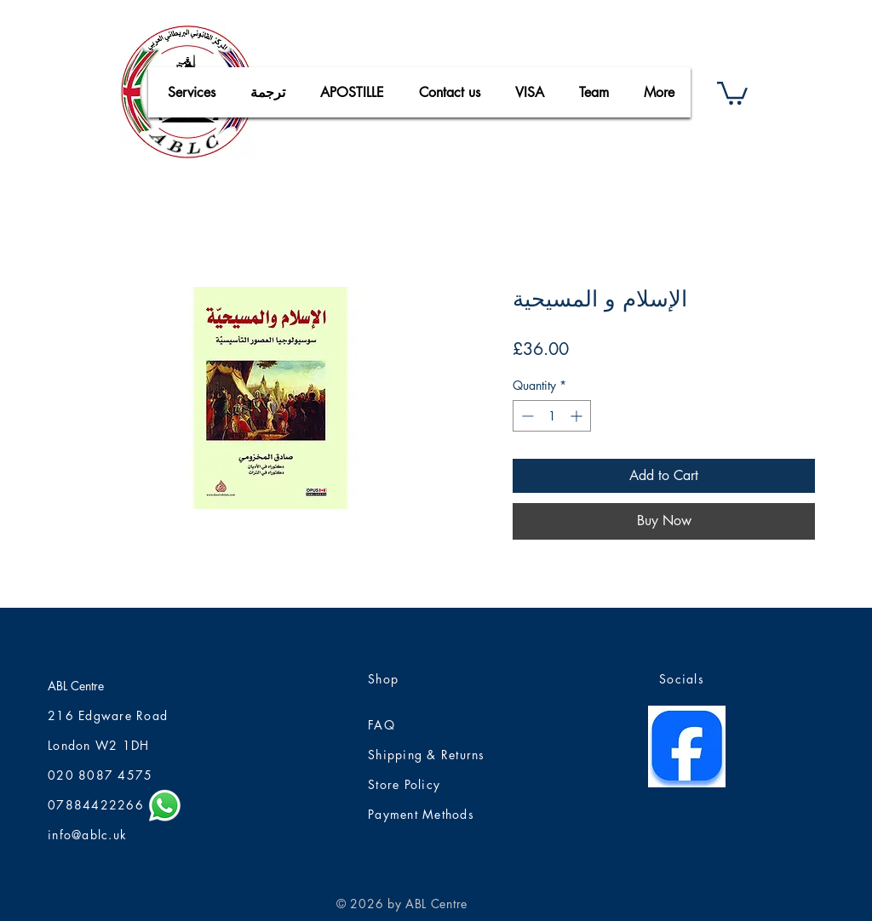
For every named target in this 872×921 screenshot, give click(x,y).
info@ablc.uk (87, 835)
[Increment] (577, 416)
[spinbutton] (551, 416)
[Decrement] (525, 416)
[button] (732, 92)
